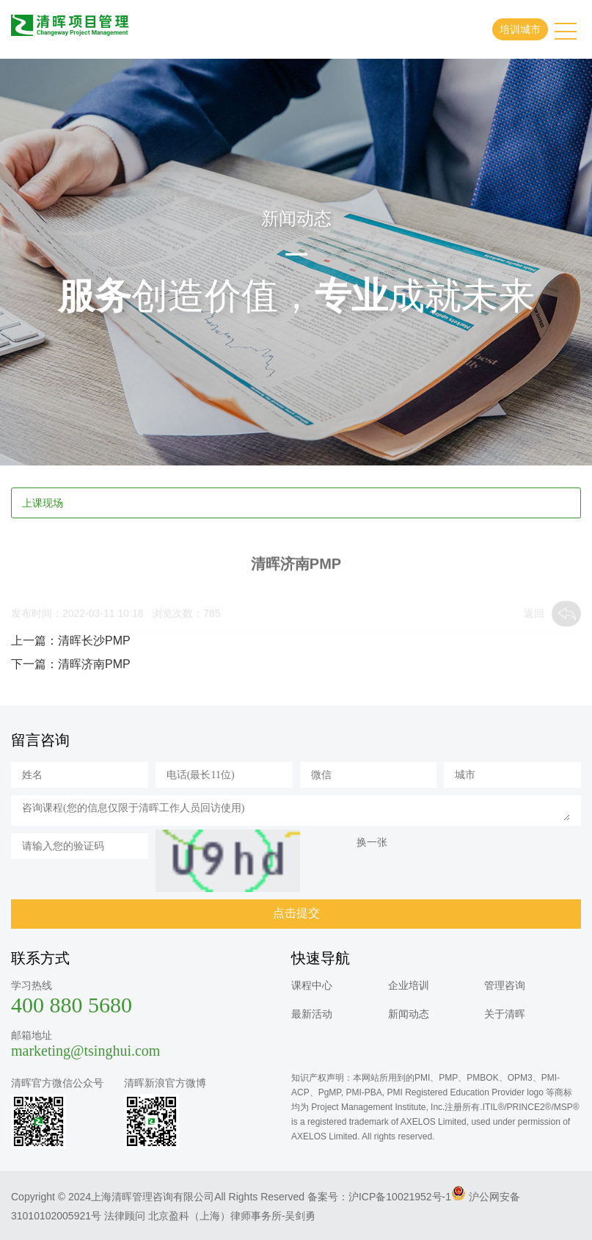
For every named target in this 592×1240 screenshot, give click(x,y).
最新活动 (311, 1014)
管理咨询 (504, 985)
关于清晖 (504, 1014)
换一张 (372, 842)
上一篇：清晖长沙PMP (71, 640)
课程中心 (311, 985)
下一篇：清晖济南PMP (71, 664)
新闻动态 (408, 1014)
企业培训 (408, 985)
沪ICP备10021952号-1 (399, 1197)
